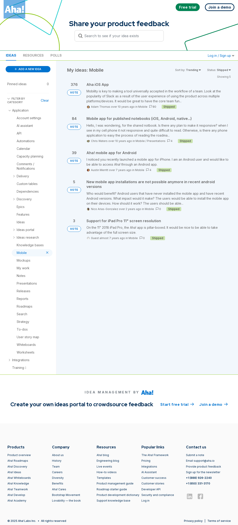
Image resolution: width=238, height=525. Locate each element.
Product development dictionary (118, 495)
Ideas (11, 55)
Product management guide (115, 483)
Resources (33, 55)
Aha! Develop (16, 495)
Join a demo (213, 404)
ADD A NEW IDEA (28, 69)
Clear (45, 100)
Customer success (153, 477)
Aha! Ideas (14, 472)
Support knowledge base (113, 500)
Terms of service (219, 521)
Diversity (58, 477)
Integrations (149, 466)
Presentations (156, 141)
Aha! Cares (59, 489)
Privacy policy (193, 521)
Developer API (151, 489)
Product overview (19, 455)
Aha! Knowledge (18, 483)
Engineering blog (108, 460)
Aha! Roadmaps (17, 460)
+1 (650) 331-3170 (198, 483)
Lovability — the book (66, 500)
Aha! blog (103, 455)
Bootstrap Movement (66, 495)
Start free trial (177, 404)
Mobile (142, 106)
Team (56, 466)
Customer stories (152, 483)
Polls (56, 55)
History (56, 460)
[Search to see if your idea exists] (121, 36)
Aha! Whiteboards (19, 477)
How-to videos (107, 472)
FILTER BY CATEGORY (16, 100)
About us (58, 455)
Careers (57, 472)
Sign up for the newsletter (203, 472)
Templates (104, 477)
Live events (104, 466)
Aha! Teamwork (17, 489)
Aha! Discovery (17, 466)
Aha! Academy (16, 500)
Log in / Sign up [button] (221, 55)
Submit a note (195, 455)
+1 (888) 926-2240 (199, 477)
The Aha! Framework (155, 455)
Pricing (145, 460)
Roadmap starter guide (112, 489)
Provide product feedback (203, 466)
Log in (145, 500)
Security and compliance (157, 495)
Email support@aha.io (200, 460)
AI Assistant (149, 472)
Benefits (57, 483)
